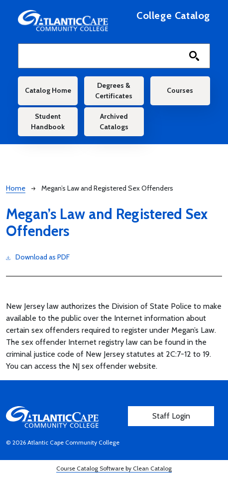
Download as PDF (38, 256)
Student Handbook (48, 121)
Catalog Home (48, 90)
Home (15, 188)
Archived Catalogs (114, 121)
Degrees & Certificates (113, 90)
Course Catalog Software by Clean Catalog (114, 468)
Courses (180, 90)
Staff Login (171, 416)
